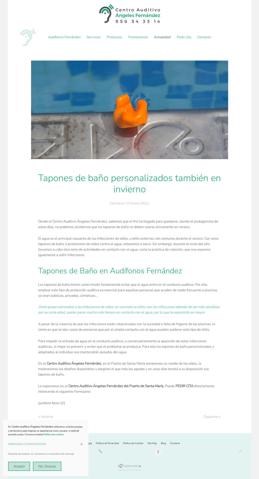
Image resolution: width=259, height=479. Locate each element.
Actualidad (162, 37)
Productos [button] (114, 37)
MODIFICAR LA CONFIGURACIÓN (27, 444)
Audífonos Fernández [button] (64, 37)
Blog (163, 443)
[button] (240, 451)
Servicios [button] (94, 37)
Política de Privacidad (107, 443)
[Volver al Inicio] (129, 13)
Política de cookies (53, 434)
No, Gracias (47, 466)
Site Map (152, 443)
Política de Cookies (133, 443)
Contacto (204, 37)
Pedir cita (184, 37)
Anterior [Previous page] (46, 416)
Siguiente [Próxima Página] (212, 416)
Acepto (19, 466)
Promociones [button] (138, 37)
